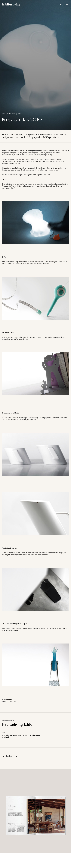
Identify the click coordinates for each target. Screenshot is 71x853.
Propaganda (32, 151)
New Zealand (23, 735)
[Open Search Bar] (61, 5)
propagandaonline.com (11, 701)
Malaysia (13, 735)
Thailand (5, 737)
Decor (4, 114)
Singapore (36, 735)
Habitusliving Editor (14, 114)
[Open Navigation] (67, 5)
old (30, 735)
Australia (5, 735)
